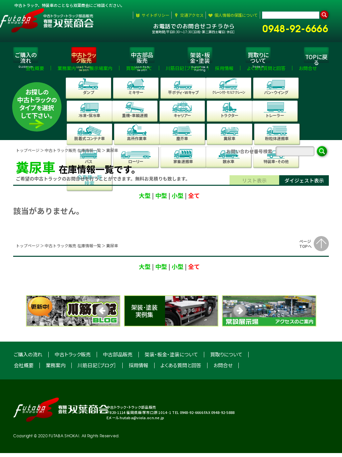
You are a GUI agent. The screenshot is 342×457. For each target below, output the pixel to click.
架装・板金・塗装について (171, 358)
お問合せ (222, 369)
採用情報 (138, 369)
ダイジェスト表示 (304, 184)
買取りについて (226, 358)
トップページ (27, 154)
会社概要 (24, 369)
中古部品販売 (118, 358)
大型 (145, 199)
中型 (161, 199)
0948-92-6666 (298, 27)
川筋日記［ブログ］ (97, 369)
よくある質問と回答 (180, 369)
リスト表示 (254, 184)
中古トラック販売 (73, 358)
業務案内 (55, 369)
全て (194, 199)
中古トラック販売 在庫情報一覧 (73, 154)
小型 (177, 199)
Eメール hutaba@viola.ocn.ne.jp (135, 421)
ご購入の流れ (28, 358)
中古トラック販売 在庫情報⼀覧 (73, 249)
